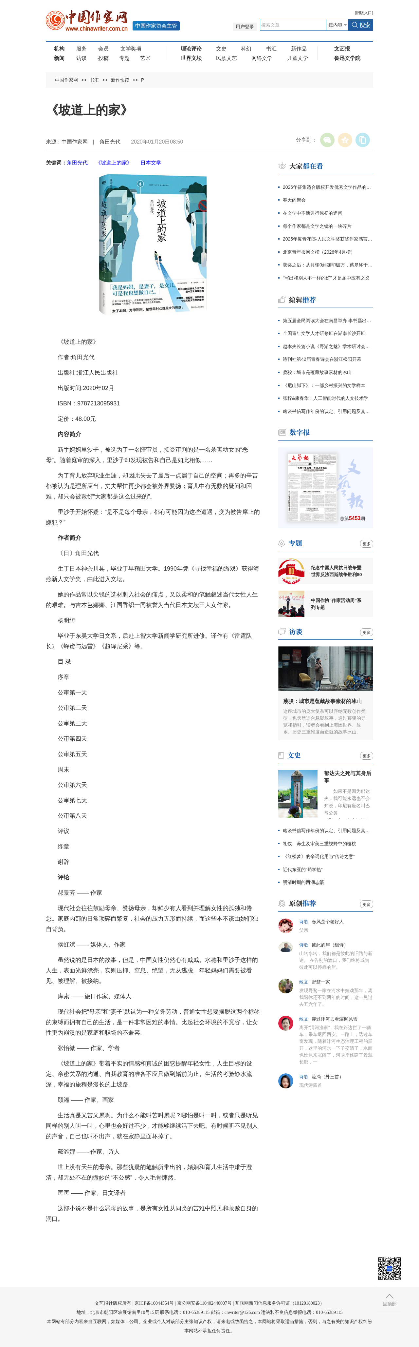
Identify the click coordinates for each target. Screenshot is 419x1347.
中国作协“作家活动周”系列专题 (336, 604)
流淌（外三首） (328, 1076)
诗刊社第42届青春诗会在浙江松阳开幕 (322, 359)
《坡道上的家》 (114, 163)
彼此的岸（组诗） (330, 945)
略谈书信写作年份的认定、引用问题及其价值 (328, 411)
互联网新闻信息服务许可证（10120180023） (279, 1303)
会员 (103, 48)
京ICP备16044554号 (154, 1303)
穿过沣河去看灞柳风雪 (334, 1019)
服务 (81, 48)
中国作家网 (66, 80)
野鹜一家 (321, 982)
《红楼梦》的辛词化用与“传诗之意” (319, 856)
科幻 (246, 48)
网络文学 (261, 58)
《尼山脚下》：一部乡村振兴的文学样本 (324, 385)
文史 (221, 48)
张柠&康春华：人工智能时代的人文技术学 (325, 398)
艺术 (145, 58)
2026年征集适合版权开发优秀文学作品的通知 (328, 187)
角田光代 (77, 163)
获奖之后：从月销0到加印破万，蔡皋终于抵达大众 (328, 264)
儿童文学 (297, 58)
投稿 (103, 58)
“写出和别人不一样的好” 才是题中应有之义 (326, 278)
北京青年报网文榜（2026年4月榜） (319, 252)
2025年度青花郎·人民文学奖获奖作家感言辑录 (328, 239)
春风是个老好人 (328, 921)
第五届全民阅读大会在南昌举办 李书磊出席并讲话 (328, 320)
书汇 (271, 48)
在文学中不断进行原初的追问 (312, 213)
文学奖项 (130, 48)
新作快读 (120, 80)
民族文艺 (226, 58)
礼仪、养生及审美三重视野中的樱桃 (319, 843)
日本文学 (150, 163)
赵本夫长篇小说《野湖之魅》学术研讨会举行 (328, 346)
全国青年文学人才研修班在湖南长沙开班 (324, 333)
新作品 (299, 48)
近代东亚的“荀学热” (302, 869)
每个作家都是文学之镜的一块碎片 (317, 226)
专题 (124, 58)
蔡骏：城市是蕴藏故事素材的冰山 (317, 372)
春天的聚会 (294, 200)
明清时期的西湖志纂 (303, 882)
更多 (367, 544)
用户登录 (245, 26)
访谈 (81, 58)
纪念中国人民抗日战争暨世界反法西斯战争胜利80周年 (336, 571)
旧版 (364, 12)
